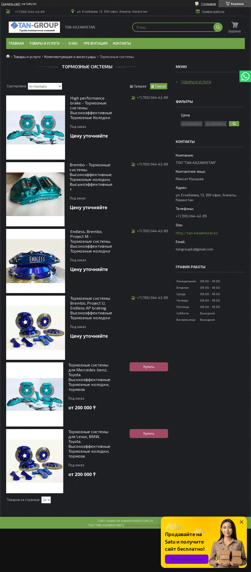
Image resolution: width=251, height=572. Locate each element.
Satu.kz (148, 520)
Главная (16, 43)
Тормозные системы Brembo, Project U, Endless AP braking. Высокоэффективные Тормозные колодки (91, 308)
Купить (148, 367)
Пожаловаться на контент (143, 525)
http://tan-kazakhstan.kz (197, 233)
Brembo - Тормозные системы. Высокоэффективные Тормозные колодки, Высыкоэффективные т (91, 176)
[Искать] (218, 27)
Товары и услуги (44, 43)
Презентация (95, 43)
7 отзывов (208, 3)
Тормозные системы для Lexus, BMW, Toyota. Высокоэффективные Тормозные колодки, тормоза (89, 443)
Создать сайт (10, 3)
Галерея (140, 86)
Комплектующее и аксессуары (70, 56)
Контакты (122, 43)
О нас (73, 43)
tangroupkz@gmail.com (194, 249)
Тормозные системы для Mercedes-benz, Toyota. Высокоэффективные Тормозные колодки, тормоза (89, 377)
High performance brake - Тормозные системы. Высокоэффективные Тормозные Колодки (91, 107)
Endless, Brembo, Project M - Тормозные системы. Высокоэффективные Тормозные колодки (91, 241)
